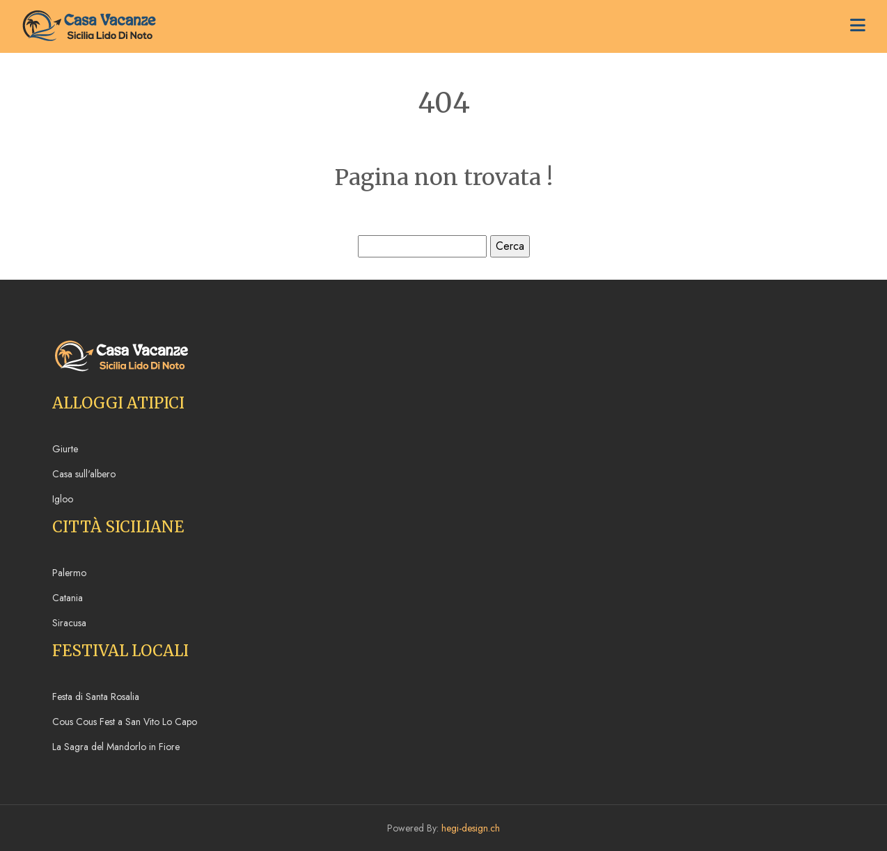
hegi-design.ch (470, 828)
